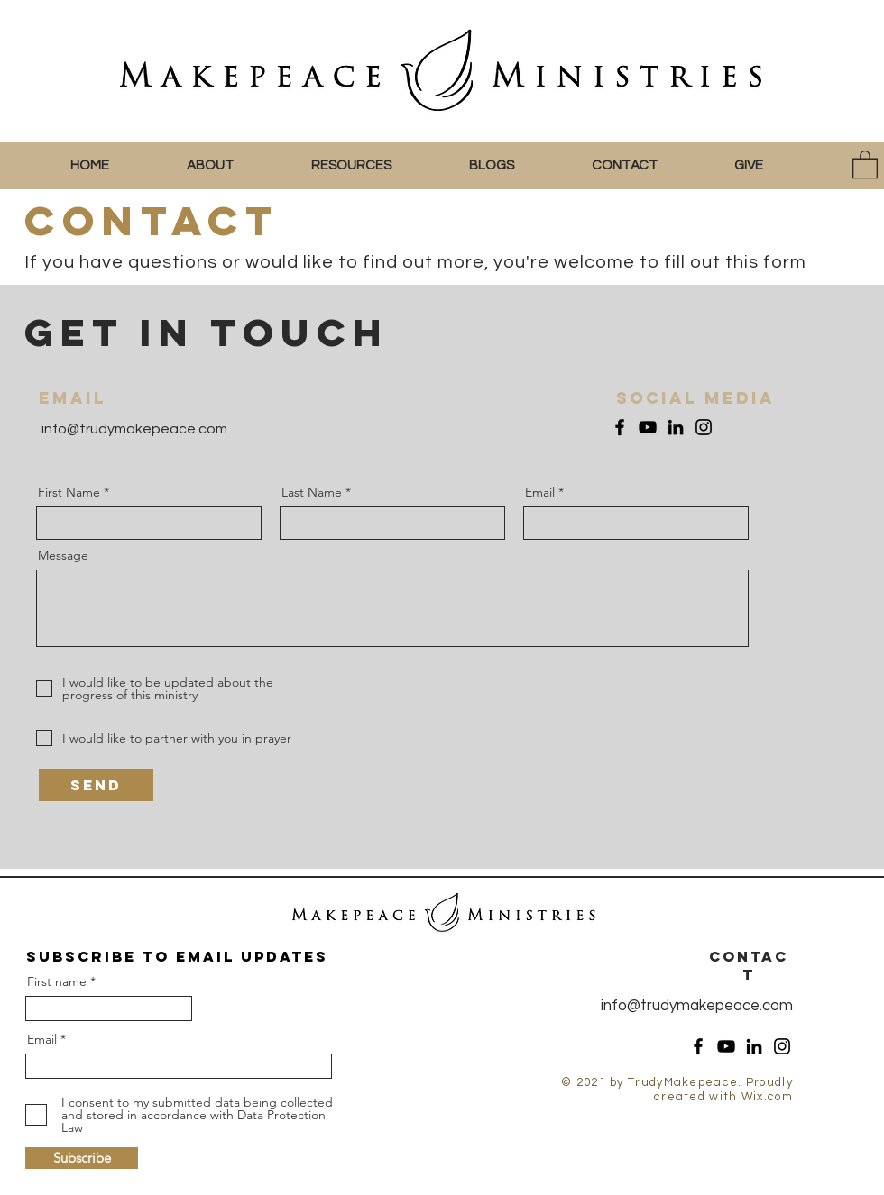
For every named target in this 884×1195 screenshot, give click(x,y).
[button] (235, 165)
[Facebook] (620, 427)
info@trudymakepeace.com (133, 429)
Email (540, 492)
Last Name (311, 492)
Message (63, 555)
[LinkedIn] (675, 427)
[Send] (96, 785)
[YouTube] (647, 427)
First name (57, 981)
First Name (69, 492)
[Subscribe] (81, 1158)
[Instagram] (703, 427)
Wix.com (767, 1096)
